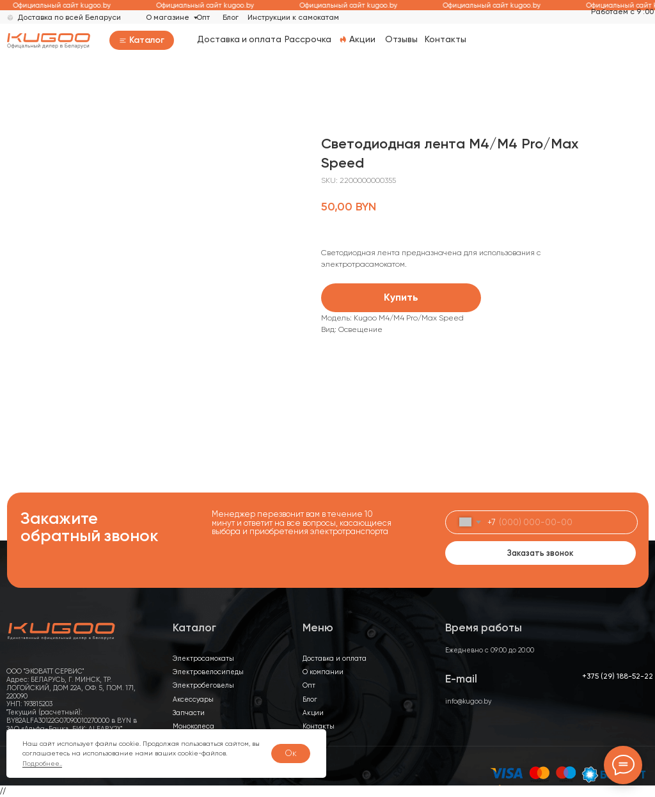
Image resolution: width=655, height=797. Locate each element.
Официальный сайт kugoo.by (72, 5)
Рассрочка (308, 39)
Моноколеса (193, 726)
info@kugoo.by (468, 701)
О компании (323, 672)
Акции (362, 39)
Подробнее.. (42, 763)
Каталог (146, 40)
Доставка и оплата (239, 39)
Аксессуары (193, 699)
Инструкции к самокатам (293, 17)
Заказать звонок (540, 553)
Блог (231, 17)
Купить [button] (401, 297)
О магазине (167, 17)
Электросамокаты (203, 658)
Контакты (445, 39)
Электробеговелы (203, 685)
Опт (203, 17)
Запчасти (189, 713)
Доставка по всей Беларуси (69, 17)
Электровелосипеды (208, 672)
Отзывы (401, 39)
